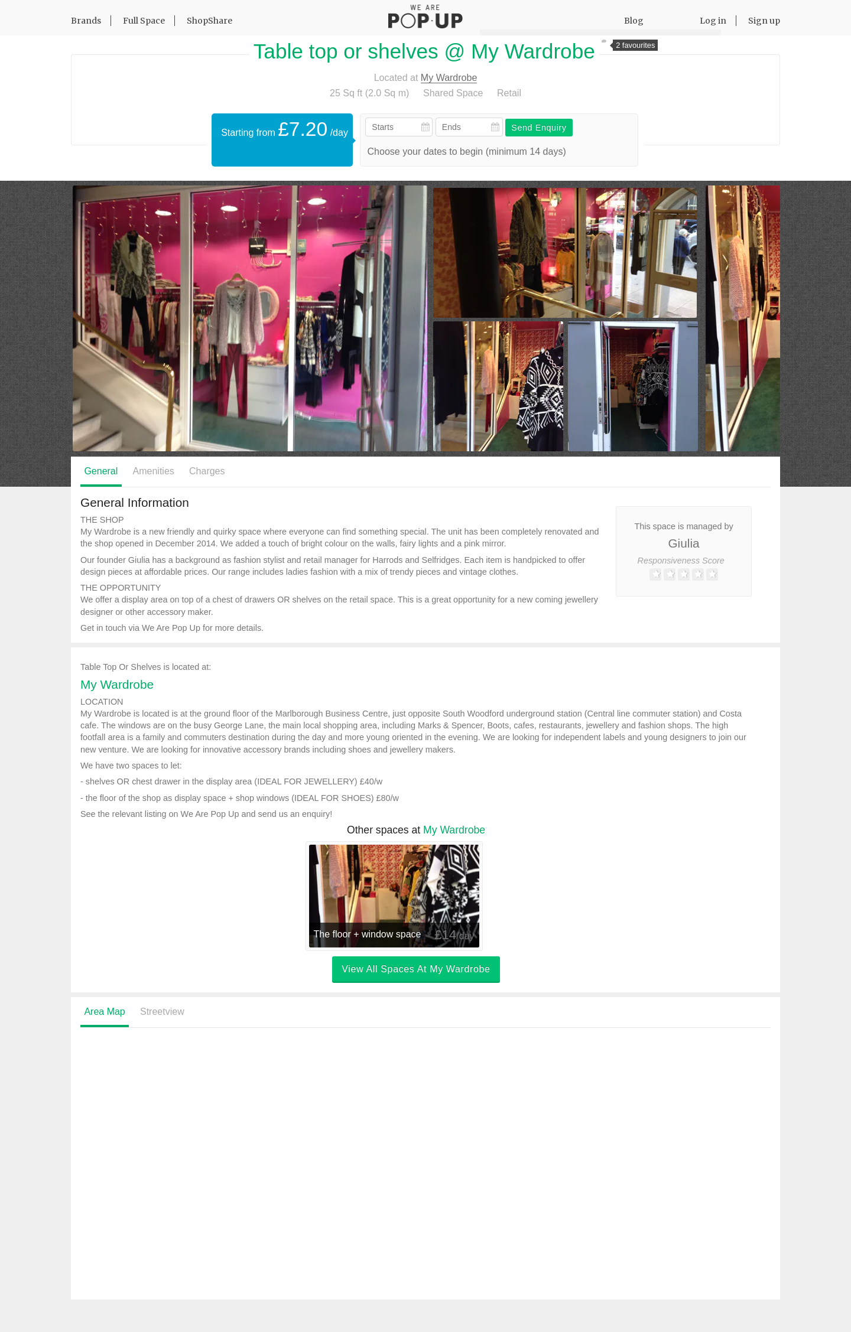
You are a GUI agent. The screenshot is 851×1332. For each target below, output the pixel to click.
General (101, 471)
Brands (86, 20)
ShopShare (209, 20)
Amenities (153, 471)
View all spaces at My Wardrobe (416, 969)
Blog (634, 20)
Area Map (104, 1012)
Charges (207, 471)
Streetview (162, 1012)
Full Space (144, 20)
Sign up (764, 20)
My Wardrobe (449, 78)
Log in (713, 20)
